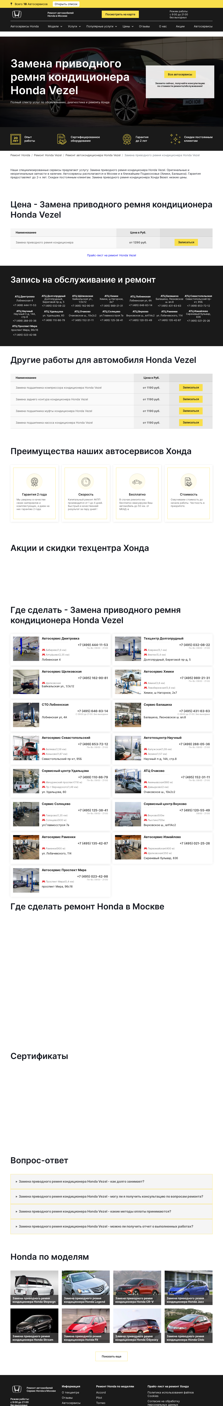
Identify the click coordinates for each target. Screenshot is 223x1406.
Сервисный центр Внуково (165, 804)
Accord (101, 1392)
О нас (163, 26)
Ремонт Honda (20, 155)
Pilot (99, 1397)
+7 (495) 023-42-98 (24, 334)
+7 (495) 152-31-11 (82, 320)
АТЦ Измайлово (198, 311)
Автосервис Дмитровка (60, 638)
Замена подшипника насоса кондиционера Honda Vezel (54, 422)
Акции (180, 26)
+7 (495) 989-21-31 (111, 305)
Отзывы (144, 26)
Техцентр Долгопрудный (163, 638)
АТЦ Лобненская (140, 296)
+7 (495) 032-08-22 (53, 305)
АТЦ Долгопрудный (54, 295)
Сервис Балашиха (158, 704)
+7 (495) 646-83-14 (140, 305)
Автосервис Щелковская (62, 671)
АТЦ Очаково (82, 311)
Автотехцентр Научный (163, 737)
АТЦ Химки (111, 295)
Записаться (186, 242)
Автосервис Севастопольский (66, 737)
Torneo (100, 1403)
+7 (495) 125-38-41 (111, 320)
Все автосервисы (180, 74)
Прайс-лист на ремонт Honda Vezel (111, 255)
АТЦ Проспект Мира (24, 326)
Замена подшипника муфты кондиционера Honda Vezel (54, 411)
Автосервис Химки (159, 671)
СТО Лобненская (55, 704)
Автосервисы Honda (24, 26)
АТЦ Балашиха (169, 295)
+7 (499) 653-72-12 (198, 305)
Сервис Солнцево (56, 804)
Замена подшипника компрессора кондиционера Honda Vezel (59, 387)
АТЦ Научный (24, 311)
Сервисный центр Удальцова (65, 771)
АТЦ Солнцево (111, 311)
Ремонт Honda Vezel (48, 155)
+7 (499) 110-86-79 (53, 320)
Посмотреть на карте (120, 14)
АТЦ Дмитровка (24, 296)
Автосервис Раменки (58, 837)
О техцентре (70, 1392)
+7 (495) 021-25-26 (198, 320)
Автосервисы (203, 26)
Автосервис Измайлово (162, 837)
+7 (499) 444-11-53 (24, 305)
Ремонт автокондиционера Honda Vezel (93, 155)
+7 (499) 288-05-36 (24, 320)
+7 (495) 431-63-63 (169, 305)
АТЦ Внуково (140, 311)
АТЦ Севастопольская (198, 295)
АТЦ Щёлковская (82, 295)
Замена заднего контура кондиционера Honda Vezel (52, 399)
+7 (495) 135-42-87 (169, 320)
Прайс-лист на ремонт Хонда (168, 1386)
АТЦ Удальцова (53, 311)
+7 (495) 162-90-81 (82, 305)
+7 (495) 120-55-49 (140, 320)
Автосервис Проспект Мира (64, 870)
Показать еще (111, 1356)
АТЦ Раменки (169, 311)
